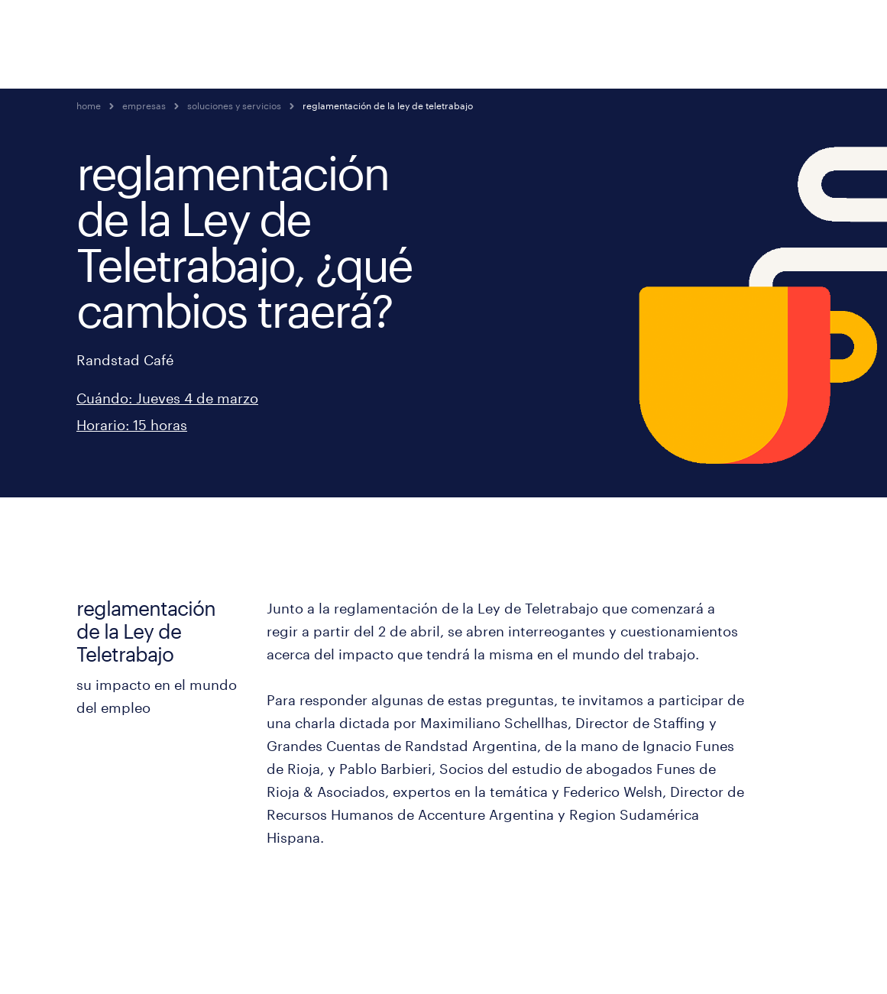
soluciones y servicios (234, 105)
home (88, 105)
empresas (144, 105)
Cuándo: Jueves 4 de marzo (167, 398)
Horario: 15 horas (131, 424)
